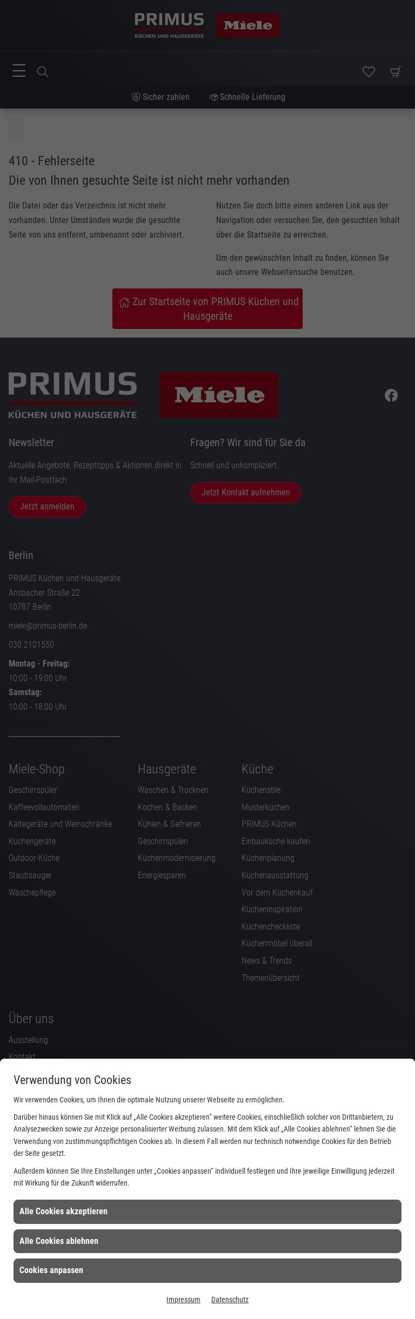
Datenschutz (230, 1299)
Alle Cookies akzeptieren (63, 1211)
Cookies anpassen (51, 1270)
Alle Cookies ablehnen (58, 1241)
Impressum (183, 1299)
